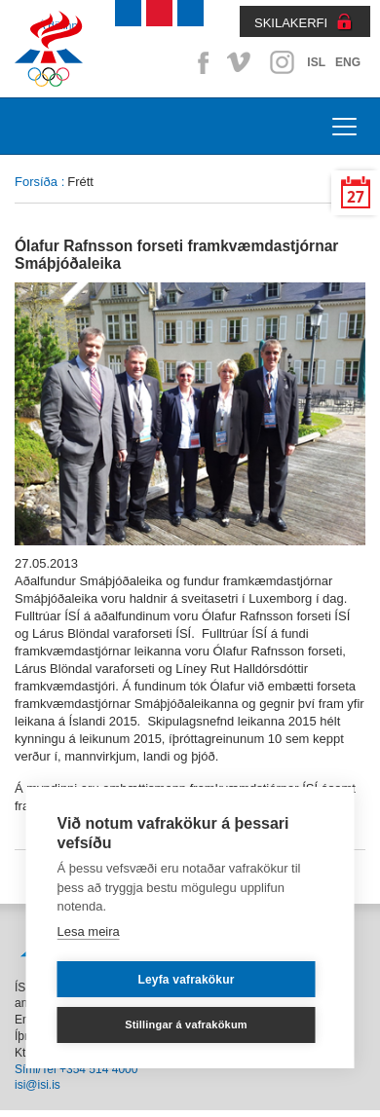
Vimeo (240, 62)
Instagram (281, 62)
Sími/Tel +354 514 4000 (76, 1069)
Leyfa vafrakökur (185, 980)
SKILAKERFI (290, 23)
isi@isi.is (37, 1085)
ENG (348, 62)
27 (355, 197)
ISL (316, 62)
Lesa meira (88, 931)
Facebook (199, 62)
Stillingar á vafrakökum (186, 1024)
